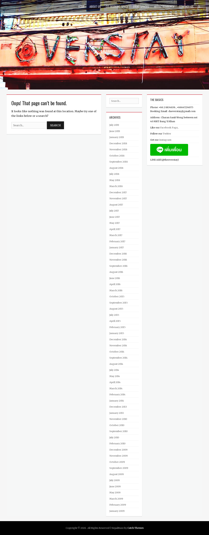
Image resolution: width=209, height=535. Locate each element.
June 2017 (114, 216)
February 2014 (117, 394)
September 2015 (118, 302)
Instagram (165, 139)
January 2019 (116, 137)
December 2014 (118, 339)
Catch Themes (135, 528)
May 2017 (114, 223)
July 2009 (114, 480)
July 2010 (114, 437)
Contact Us (186, 6)
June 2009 (115, 486)
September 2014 (118, 357)
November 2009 (118, 455)
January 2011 (116, 413)
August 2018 (116, 167)
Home (81, 6)
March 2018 (116, 186)
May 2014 (114, 376)
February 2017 (117, 241)
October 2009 (117, 462)
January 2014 (116, 400)
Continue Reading (104, 51)
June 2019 (114, 131)
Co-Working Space (117, 6)
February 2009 (117, 504)
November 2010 (118, 419)
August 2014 (116, 363)
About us (95, 6)
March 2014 (115, 388)
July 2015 (114, 314)
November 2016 (118, 259)
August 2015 (116, 308)
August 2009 (116, 474)
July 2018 (114, 174)
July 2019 (114, 124)
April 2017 (114, 229)
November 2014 (118, 345)
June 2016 (114, 278)
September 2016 (118, 265)
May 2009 (115, 492)
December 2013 (118, 406)
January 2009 (117, 511)
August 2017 (116, 204)
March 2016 (115, 290)
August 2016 (116, 272)
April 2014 (115, 382)
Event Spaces (141, 6)
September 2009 (118, 468)
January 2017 (116, 247)
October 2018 (116, 155)
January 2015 (116, 333)
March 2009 (116, 498)
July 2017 (114, 210)
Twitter (167, 133)
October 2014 (116, 351)
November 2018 (118, 149)
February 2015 (117, 327)
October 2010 (116, 425)
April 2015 (115, 321)
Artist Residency (164, 6)
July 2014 (114, 370)
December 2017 (118, 192)
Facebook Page (169, 127)
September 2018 (118, 161)
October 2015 (116, 296)
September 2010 (118, 431)
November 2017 (118, 198)
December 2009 (118, 449)
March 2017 (115, 235)
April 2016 (115, 284)
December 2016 (118, 253)
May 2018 (114, 180)
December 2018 (118, 143)
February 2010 (117, 443)
